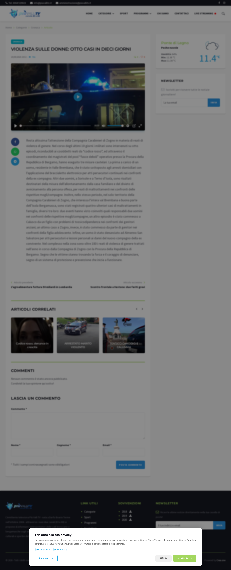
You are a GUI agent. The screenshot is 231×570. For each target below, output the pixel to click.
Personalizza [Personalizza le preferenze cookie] (46, 558)
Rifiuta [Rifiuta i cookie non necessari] (163, 558)
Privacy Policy (42, 549)
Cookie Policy (60, 549)
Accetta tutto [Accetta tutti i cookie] (184, 558)
